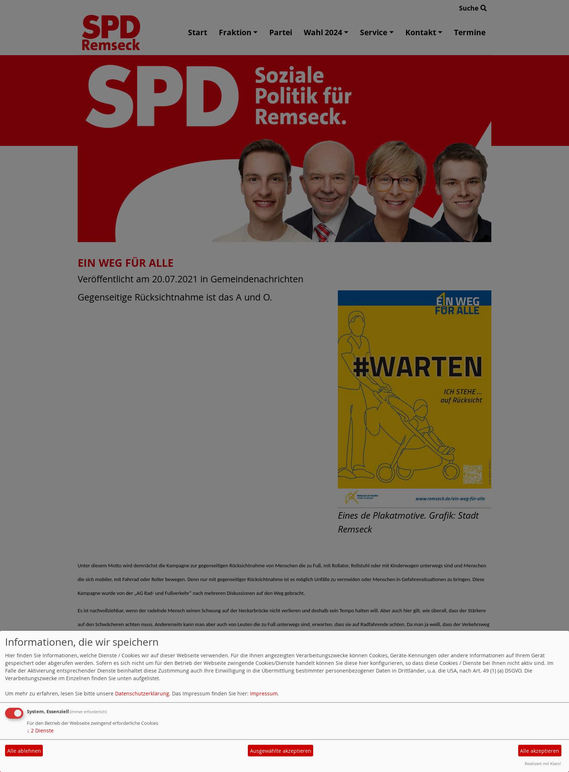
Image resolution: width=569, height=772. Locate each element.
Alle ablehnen (24, 750)
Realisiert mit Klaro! (543, 763)
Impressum (264, 693)
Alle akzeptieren (539, 750)
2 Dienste (40, 730)
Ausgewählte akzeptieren (280, 750)
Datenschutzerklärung (142, 693)
